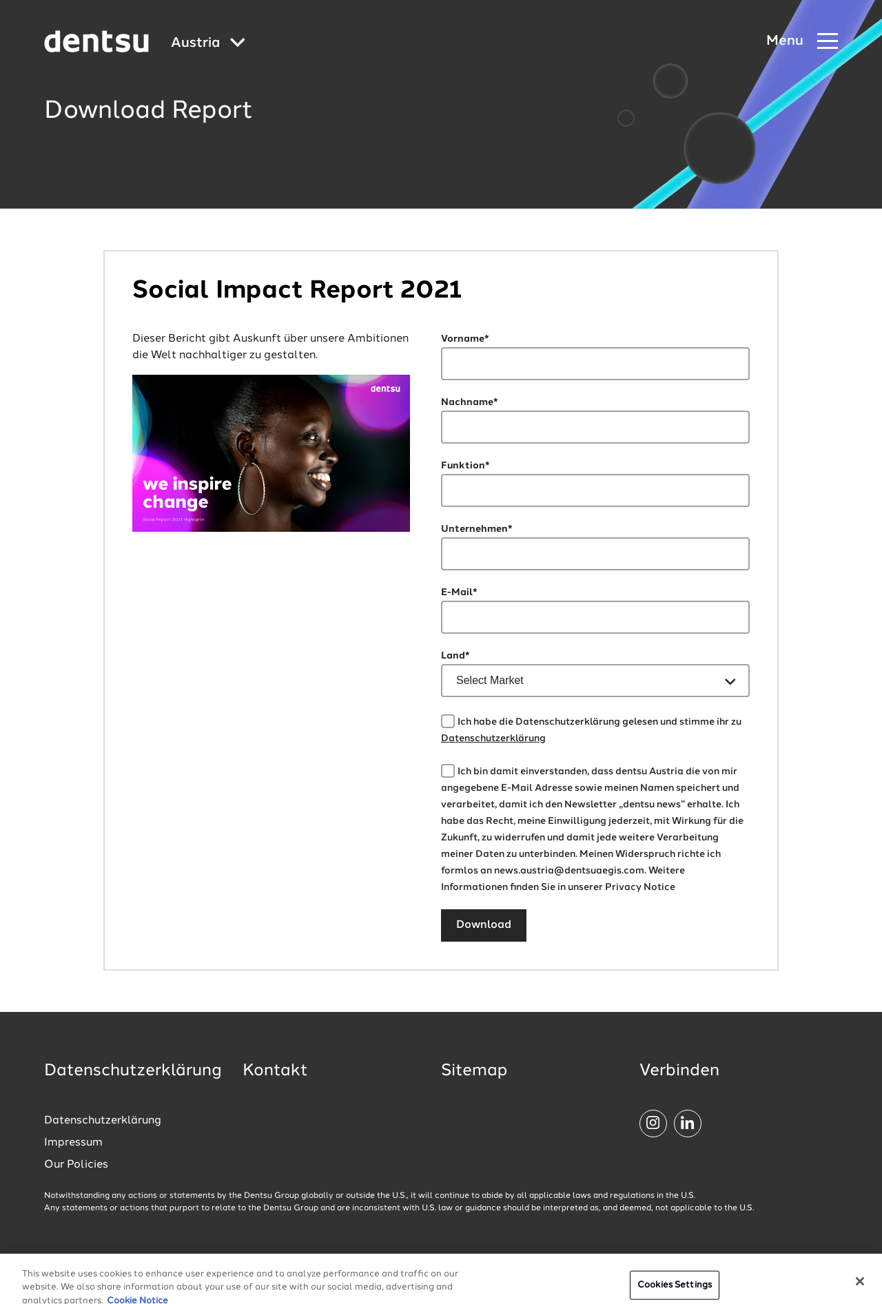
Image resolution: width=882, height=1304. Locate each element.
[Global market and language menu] (208, 44)
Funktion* (465, 465)
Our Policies (76, 1164)
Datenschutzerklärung (493, 738)
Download (483, 925)
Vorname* (465, 339)
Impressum (73, 1142)
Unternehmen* (477, 529)
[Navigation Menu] (802, 41)
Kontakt (275, 1071)
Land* (455, 656)
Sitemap (474, 1071)
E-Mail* (459, 592)
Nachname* (469, 402)
